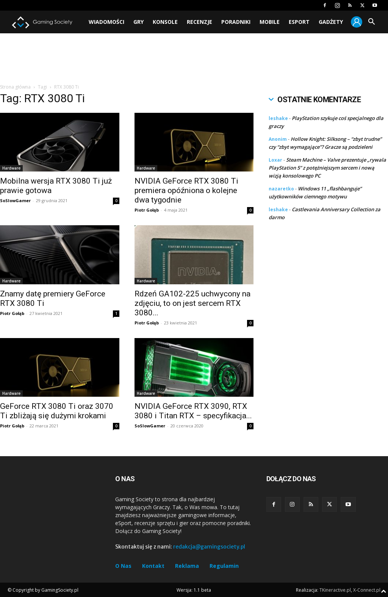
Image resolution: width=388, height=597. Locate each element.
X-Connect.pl (366, 590)
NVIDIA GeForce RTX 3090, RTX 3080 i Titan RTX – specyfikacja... (193, 411)
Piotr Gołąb (147, 210)
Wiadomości (106, 21)
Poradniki (235, 21)
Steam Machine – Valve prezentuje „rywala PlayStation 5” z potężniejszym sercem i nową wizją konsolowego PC (327, 167)
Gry (138, 21)
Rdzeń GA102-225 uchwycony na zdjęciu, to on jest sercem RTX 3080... (192, 303)
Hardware (11, 168)
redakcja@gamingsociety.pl (209, 546)
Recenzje (199, 21)
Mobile (270, 21)
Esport (299, 21)
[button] (371, 22)
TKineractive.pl (335, 590)
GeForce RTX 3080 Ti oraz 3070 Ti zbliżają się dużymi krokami (56, 411)
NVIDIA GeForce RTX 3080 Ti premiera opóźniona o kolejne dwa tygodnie (186, 190)
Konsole (165, 21)
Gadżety (331, 21)
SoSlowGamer (15, 200)
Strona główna (15, 87)
